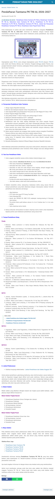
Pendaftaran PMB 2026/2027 (27, 2)
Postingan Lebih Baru (8, 489)
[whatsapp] (17, 479)
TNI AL (15, 62)
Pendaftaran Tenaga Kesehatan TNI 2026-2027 (18, 320)
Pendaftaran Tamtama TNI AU (14, 449)
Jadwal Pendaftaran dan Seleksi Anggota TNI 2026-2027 (21, 318)
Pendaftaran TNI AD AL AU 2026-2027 (16, 323)
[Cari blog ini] (52, 2)
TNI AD (41, 62)
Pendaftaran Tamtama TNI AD (14, 447)
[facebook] (7, 479)
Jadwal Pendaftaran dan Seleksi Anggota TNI (38, 369)
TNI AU (51, 62)
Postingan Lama (48, 489)
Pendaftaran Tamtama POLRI (14, 451)
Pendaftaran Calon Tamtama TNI (15, 445)
